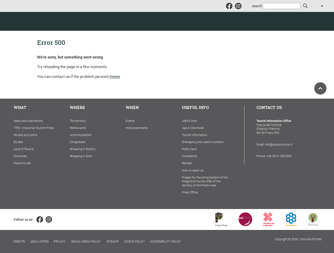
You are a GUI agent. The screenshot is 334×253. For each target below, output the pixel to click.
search (257, 6)
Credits (19, 241)
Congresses (77, 142)
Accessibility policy (165, 241)
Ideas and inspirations (28, 121)
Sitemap (113, 241)
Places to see (22, 163)
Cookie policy (134, 241)
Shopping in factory (82, 149)
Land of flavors (23, 149)
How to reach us (192, 170)
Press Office (190, 192)
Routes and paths (25, 135)
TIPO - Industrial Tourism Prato (34, 128)
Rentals (187, 163)
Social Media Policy (86, 241)
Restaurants (78, 128)
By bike (18, 142)
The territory (78, 121)
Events (130, 121)
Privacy (60, 241)
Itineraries (20, 156)
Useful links (189, 121)
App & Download (193, 128)
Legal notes (39, 241)
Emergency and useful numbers (202, 142)
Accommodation (81, 135)
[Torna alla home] (34, 21)
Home (115, 76)
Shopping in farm (81, 156)
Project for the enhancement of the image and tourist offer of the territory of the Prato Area (205, 181)
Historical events (137, 128)
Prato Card (189, 149)
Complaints (189, 156)
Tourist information (194, 135)
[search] (305, 6)
